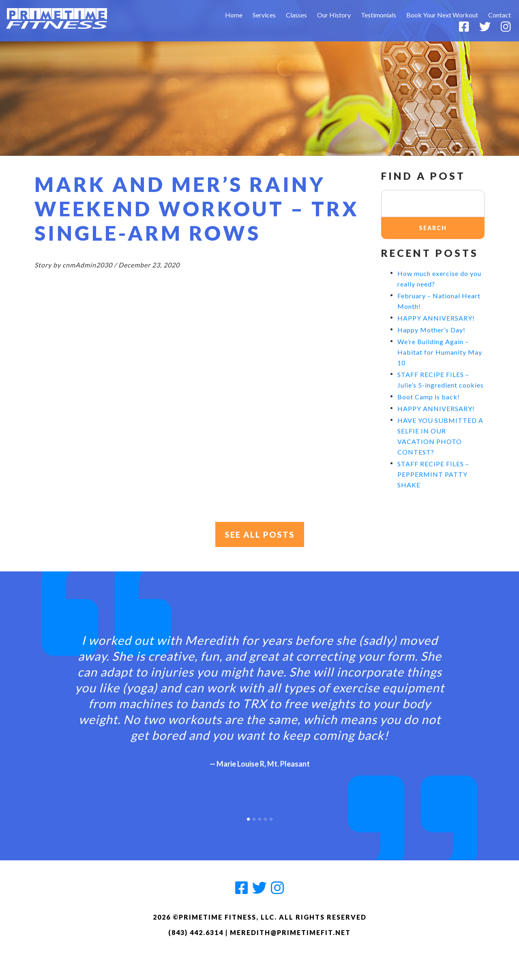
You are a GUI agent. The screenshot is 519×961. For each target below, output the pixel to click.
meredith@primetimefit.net (290, 932)
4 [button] (265, 817)
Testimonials (378, 15)
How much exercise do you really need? (439, 278)
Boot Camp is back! (428, 397)
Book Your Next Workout (442, 15)
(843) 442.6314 (195, 932)
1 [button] (248, 817)
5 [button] (271, 817)
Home (233, 15)
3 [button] (259, 817)
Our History (334, 15)
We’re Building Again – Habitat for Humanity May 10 (439, 352)
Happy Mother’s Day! (431, 330)
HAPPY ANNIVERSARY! (436, 318)
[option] (259, 694)
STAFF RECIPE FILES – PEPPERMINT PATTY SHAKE (433, 474)
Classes (296, 15)
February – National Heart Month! (438, 301)
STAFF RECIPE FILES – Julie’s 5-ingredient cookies (440, 380)
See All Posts (260, 534)
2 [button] (254, 817)
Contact (499, 15)
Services (264, 15)
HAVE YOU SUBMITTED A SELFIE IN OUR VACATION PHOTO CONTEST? (440, 436)
